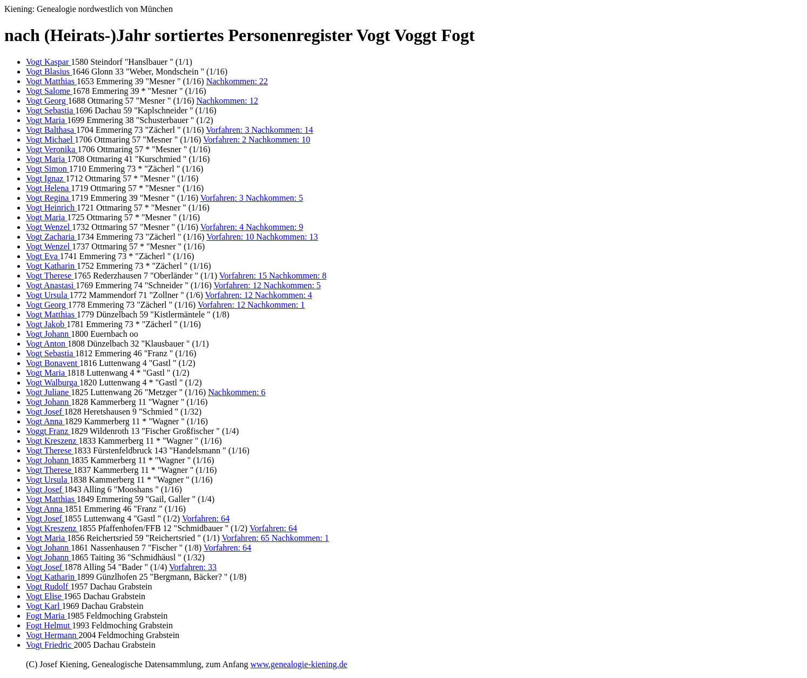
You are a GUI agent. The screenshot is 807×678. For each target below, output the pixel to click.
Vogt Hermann (52, 635)
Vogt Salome (49, 91)
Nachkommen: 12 (227, 100)
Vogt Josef (45, 411)
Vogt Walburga (52, 382)
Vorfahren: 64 (206, 518)
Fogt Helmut (49, 625)
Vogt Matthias (51, 81)
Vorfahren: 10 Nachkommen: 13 (262, 236)
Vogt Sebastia (50, 110)
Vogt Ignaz (45, 178)
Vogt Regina (48, 197)
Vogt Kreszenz (52, 440)
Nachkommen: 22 (237, 81)
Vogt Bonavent (52, 363)
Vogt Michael (50, 139)
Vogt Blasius (49, 71)
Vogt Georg (47, 100)
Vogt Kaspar (48, 61)
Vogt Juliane (48, 392)
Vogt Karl (44, 606)
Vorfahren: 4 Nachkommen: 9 (251, 227)
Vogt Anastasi (51, 285)
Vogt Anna (45, 421)
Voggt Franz (48, 431)
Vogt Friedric (50, 644)
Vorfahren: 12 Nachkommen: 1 (251, 304)
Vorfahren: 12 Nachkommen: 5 (267, 285)
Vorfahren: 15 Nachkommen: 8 (272, 275)
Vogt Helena (48, 188)
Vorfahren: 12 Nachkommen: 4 (258, 295)
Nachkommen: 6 (236, 392)
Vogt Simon (47, 168)
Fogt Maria (46, 615)
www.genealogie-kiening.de (298, 664)
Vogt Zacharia (51, 236)
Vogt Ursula (48, 295)
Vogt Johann (48, 333)
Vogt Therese (49, 275)
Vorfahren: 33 (193, 567)
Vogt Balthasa (51, 129)
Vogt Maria (46, 120)
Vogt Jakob (46, 324)
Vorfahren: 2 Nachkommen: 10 (256, 139)
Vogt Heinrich (51, 207)
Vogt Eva (43, 256)
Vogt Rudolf (48, 586)
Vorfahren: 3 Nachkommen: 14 (259, 129)
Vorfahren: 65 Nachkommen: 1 (275, 538)
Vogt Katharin (51, 265)
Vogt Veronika (51, 149)
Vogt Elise (45, 596)
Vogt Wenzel (49, 227)
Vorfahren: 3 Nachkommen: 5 (251, 197)
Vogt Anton (47, 343)
